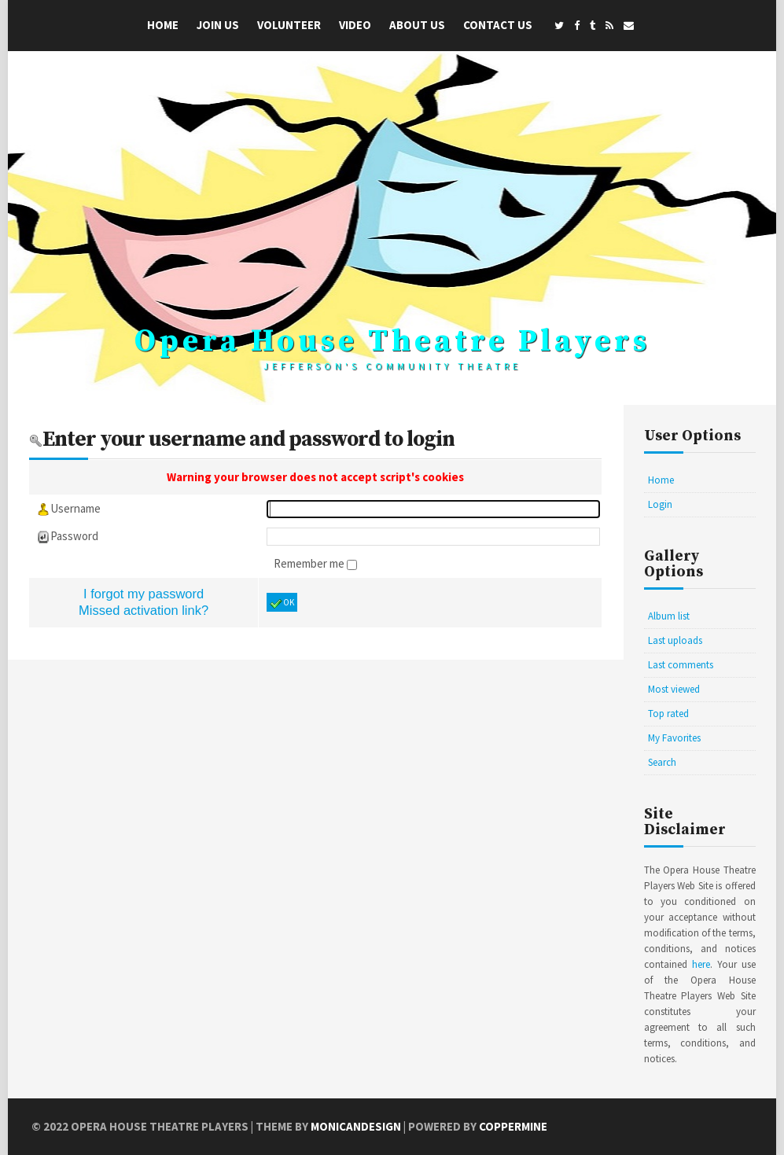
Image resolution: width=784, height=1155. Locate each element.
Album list (669, 616)
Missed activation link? (143, 610)
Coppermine (513, 1126)
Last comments (680, 664)
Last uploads (675, 640)
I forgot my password (143, 594)
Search (662, 762)
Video (355, 24)
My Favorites (674, 738)
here (701, 964)
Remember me (310, 563)
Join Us (218, 24)
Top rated (668, 713)
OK (282, 603)
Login (660, 504)
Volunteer (289, 24)
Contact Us (497, 24)
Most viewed (674, 689)
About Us (417, 24)
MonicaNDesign (356, 1126)
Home (163, 24)
